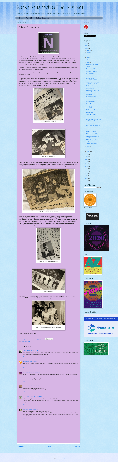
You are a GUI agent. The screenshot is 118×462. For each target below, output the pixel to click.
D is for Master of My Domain (93, 133)
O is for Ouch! (89, 99)
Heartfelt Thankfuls (90, 68)
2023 (86, 154)
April (88, 62)
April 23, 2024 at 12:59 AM (36, 396)
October (88, 52)
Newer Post (20, 446)
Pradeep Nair (26, 396)
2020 (86, 161)
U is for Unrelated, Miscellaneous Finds (91, 79)
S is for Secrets (89, 85)
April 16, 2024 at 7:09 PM (32, 350)
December (89, 50)
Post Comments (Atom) (28, 450)
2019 (86, 164)
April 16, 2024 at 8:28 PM (34, 372)
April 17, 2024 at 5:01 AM (34, 386)
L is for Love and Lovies (91, 109)
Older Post (77, 446)
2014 (86, 175)
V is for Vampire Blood (91, 76)
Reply (24, 356)
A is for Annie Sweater (91, 143)
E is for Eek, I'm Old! (91, 131)
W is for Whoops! (90, 73)
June (88, 57)
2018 (86, 166)
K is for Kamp (89, 112)
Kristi (24, 409)
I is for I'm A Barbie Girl (91, 117)
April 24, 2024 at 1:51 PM (32, 409)
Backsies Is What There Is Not (50, 7)
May (88, 59)
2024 (86, 48)
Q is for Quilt (89, 94)
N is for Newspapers (90, 101)
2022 (86, 156)
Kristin (24, 350)
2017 (86, 168)
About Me (29, 18)
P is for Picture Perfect (91, 96)
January (88, 151)
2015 (86, 173)
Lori (24, 361)
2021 (86, 159)
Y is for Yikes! (89, 66)
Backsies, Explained (42, 18)
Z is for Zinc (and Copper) (92, 64)
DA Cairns (25, 386)
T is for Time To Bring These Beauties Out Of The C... (92, 83)
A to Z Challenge (26, 341)
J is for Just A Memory (91, 114)
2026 (86, 43)
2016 (86, 171)
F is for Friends (89, 129)
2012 (86, 180)
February (89, 149)
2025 (86, 45)
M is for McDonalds (90, 103)
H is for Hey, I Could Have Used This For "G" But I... (93, 120)
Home (21, 18)
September (89, 55)
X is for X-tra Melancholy (92, 71)
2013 (86, 178)
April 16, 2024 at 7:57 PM (31, 361)
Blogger (66, 458)
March (88, 146)
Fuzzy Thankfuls (90, 88)
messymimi (25, 372)
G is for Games (89, 123)
